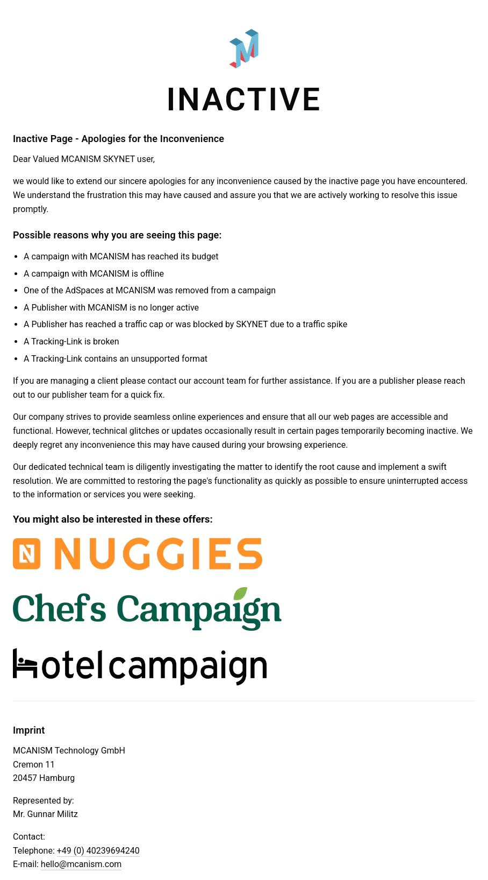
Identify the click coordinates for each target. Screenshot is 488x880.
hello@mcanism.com (81, 864)
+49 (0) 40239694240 (98, 851)
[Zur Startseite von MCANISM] (244, 53)
